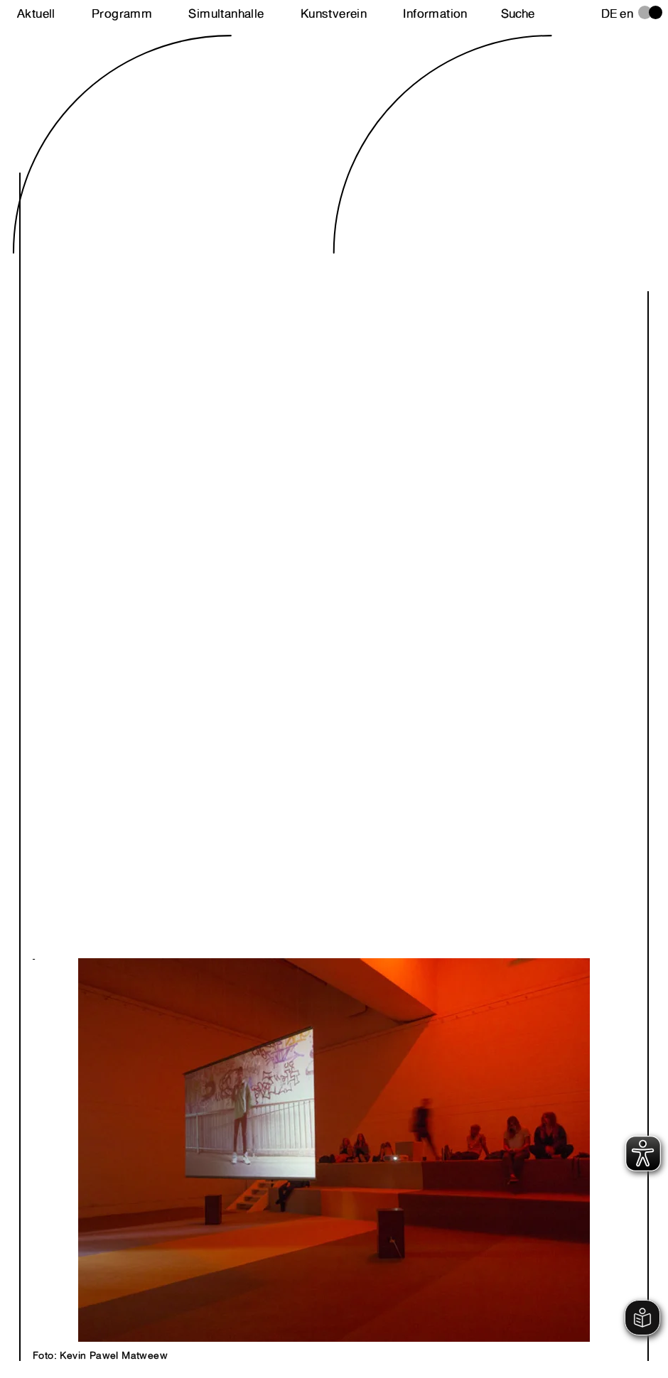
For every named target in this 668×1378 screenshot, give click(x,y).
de (609, 13)
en (626, 13)
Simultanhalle (226, 13)
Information (435, 13)
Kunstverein (334, 13)
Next (183, 1134)
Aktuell (36, 13)
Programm (122, 13)
